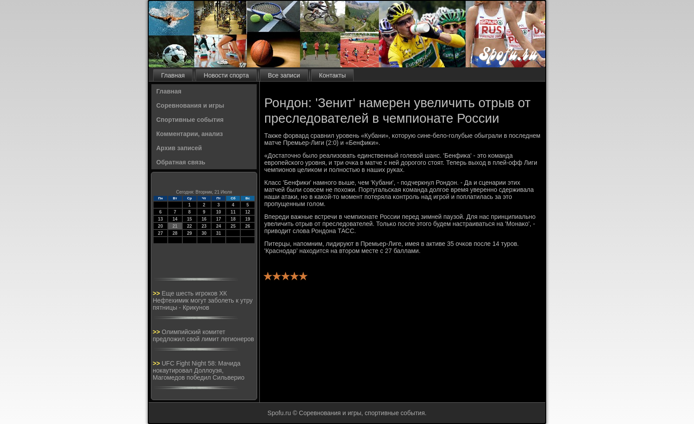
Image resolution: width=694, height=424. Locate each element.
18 (233, 219)
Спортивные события (190, 119)
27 (160, 233)
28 (175, 233)
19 (247, 219)
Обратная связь (180, 162)
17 (218, 219)
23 (203, 226)
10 (218, 212)
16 (203, 219)
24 (218, 226)
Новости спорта (226, 75)
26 (247, 226)
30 (203, 233)
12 (247, 212)
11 (233, 212)
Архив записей (179, 148)
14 (175, 219)
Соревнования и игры (190, 105)
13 (160, 219)
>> (157, 293)
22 (189, 226)
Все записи (284, 75)
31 (218, 233)
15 (189, 219)
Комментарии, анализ (189, 133)
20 (160, 226)
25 (233, 226)
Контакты (332, 75)
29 (189, 233)
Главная (173, 75)
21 (175, 226)
